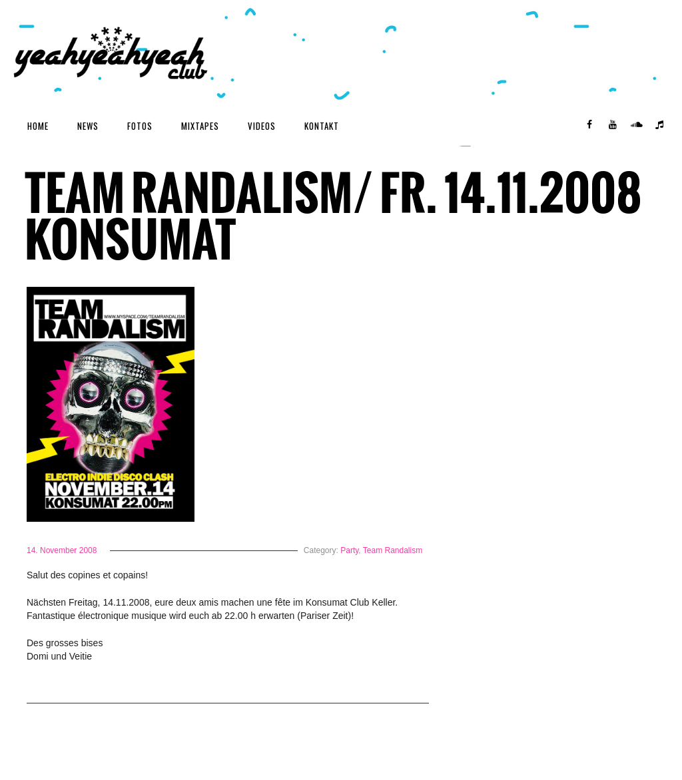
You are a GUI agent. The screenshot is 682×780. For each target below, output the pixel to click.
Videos (262, 125)
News (88, 125)
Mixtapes (200, 125)
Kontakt (321, 125)
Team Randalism (392, 550)
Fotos (140, 125)
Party (349, 550)
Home (38, 125)
